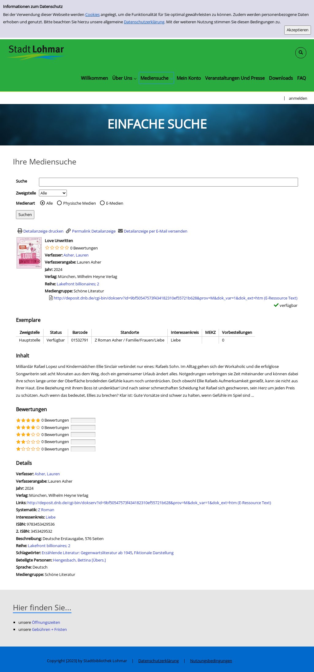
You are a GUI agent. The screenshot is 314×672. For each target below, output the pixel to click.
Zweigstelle (26, 193)
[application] (124, 78)
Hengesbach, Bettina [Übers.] (79, 560)
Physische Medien (79, 203)
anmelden (298, 98)
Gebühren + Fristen (49, 629)
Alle (49, 203)
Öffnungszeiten (46, 622)
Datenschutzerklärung (144, 22)
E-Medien (114, 203)
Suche (21, 181)
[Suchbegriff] (168, 182)
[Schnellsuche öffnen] (300, 52)
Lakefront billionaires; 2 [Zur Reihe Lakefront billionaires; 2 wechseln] (78, 284)
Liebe (51, 517)
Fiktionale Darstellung (154, 552)
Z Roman (46, 509)
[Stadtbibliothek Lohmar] (36, 52)
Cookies (92, 14)
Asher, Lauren (76, 255)
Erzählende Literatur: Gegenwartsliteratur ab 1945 (87, 552)
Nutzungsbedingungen (211, 660)
